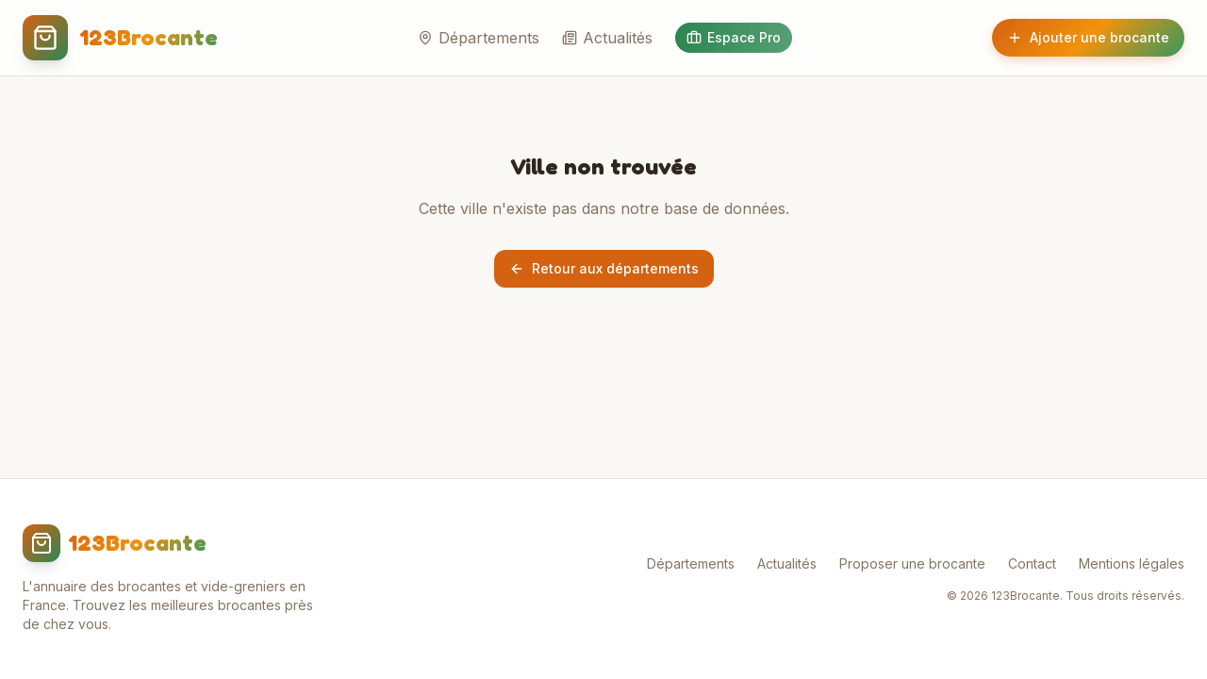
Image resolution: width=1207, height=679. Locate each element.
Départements (478, 37)
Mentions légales (1131, 563)
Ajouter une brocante (1088, 37)
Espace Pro (733, 37)
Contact (1032, 563)
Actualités (607, 37)
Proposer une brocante (912, 563)
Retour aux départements (604, 268)
